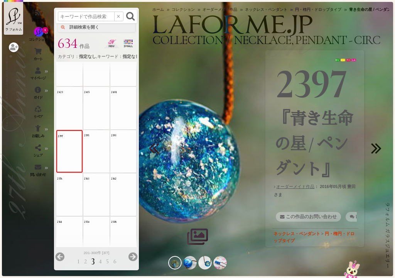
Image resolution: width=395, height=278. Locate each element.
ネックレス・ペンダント (296, 233)
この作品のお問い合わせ (311, 216)
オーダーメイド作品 (295, 186)
